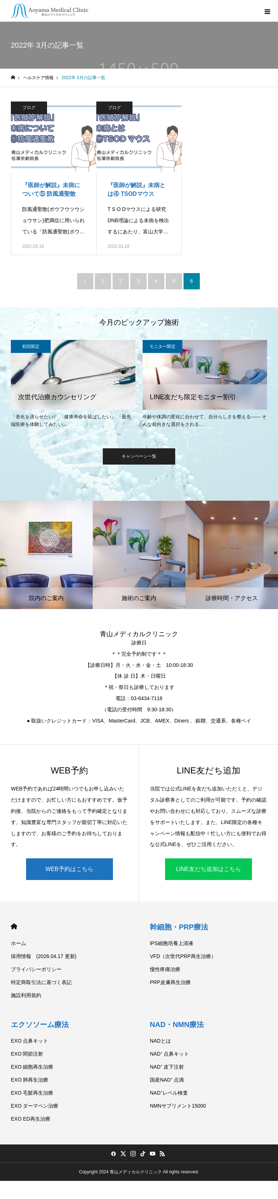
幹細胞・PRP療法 (179, 927)
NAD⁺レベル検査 (169, 1093)
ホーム (18, 943)
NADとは (160, 1041)
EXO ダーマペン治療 (34, 1106)
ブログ (28, 107)
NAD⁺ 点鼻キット (169, 1054)
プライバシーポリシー (36, 969)
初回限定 (30, 346)
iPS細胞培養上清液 (171, 943)
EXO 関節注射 (27, 1054)
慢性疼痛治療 (165, 969)
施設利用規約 (26, 995)
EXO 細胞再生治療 (32, 1067)
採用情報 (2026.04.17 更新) (43, 956)
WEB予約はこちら (69, 869)
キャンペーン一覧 (139, 456)
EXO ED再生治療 (30, 1119)
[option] (73, 385)
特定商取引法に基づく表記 (41, 982)
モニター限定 (162, 346)
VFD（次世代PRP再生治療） (183, 956)
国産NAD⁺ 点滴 (167, 1080)
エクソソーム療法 (40, 1024)
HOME (14, 926)
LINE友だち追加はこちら (208, 869)
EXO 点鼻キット (29, 1041)
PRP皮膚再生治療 (170, 982)
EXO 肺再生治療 (29, 1080)
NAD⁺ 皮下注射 (167, 1067)
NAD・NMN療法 (177, 1024)
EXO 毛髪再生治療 (32, 1093)
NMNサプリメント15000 (178, 1106)
